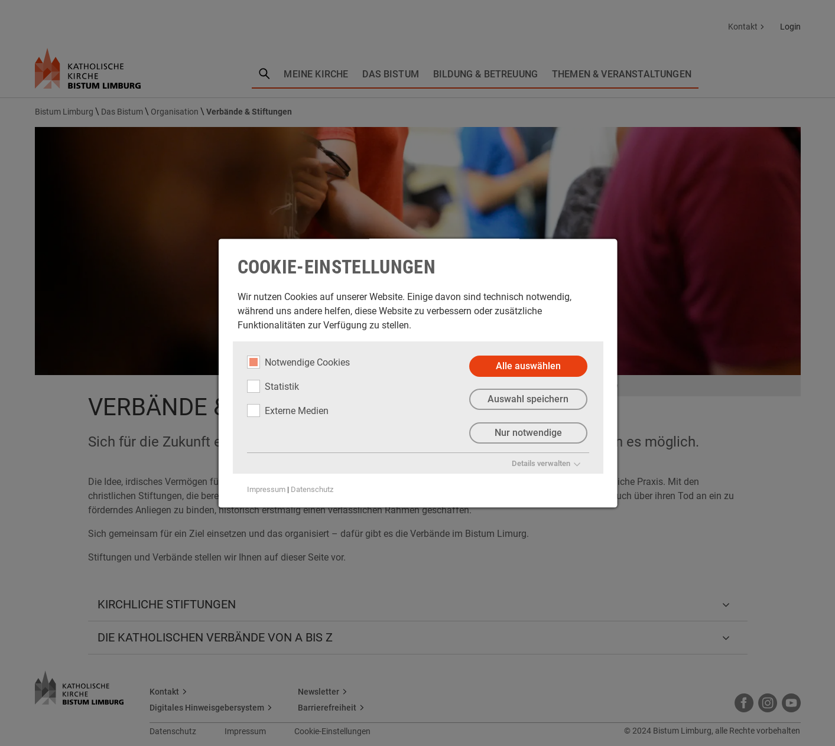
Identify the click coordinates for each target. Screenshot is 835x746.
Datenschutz (311, 490)
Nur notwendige (527, 433)
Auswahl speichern (528, 399)
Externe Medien (287, 410)
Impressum (265, 490)
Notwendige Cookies (297, 362)
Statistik (272, 386)
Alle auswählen (527, 366)
